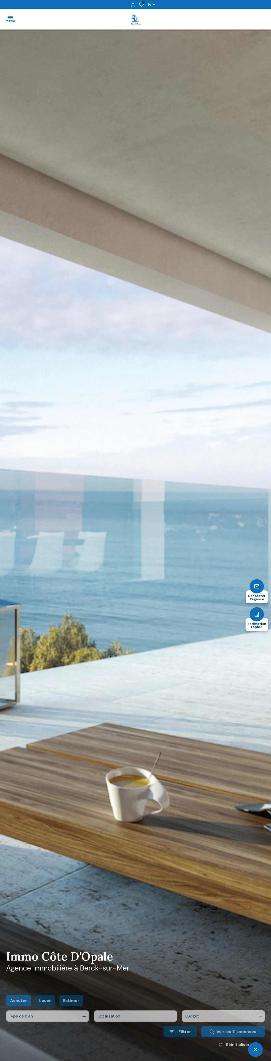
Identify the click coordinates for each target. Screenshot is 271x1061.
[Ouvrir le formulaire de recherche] (180, 1044)
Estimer (71, 1012)
